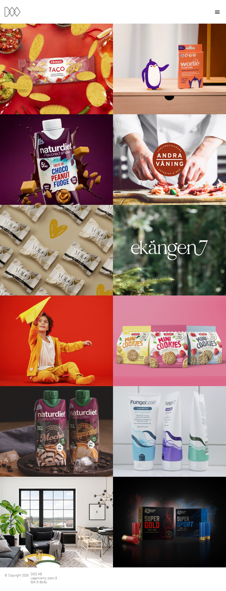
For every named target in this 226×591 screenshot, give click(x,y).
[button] (217, 12)
